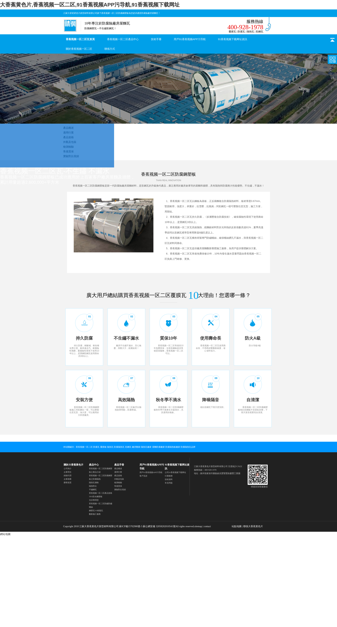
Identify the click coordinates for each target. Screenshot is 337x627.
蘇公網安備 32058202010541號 (159, 526)
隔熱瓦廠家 (146, 447)
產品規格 (118, 475)
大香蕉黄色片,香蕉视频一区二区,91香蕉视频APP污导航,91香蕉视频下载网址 (90, 5)
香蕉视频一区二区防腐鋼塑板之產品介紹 (100, 470)
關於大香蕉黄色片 (73, 464)
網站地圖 (5, 534)
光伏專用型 (94, 500)
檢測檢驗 (118, 482)
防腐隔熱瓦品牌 (188, 447)
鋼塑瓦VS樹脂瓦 (96, 510)
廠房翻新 (136, 447)
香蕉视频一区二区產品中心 (123, 39)
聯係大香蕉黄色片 (253, 526)
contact (207, 526)
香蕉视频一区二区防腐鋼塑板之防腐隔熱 (100, 477)
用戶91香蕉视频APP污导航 (190, 39)
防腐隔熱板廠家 (172, 447)
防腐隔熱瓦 (119, 447)
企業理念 (67, 472)
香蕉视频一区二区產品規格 (100, 493)
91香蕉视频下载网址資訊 (232, 39)
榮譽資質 (67, 482)
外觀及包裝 (119, 479)
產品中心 (94, 464)
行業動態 (169, 476)
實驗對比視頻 (120, 489)
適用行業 (118, 472)
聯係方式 (109, 48)
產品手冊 (119, 464)
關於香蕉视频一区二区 (79, 48)
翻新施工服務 (95, 514)
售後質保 (118, 486)
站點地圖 (237, 526)
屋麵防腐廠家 (158, 447)
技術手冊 (156, 39)
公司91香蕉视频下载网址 (175, 472)
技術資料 (169, 479)
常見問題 (169, 483)
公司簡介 (67, 468)
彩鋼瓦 (128, 447)
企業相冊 (67, 479)
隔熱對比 (93, 486)
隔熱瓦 (110, 447)
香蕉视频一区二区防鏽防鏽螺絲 (100, 505)
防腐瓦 (96, 447)
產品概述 (118, 468)
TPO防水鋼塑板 (95, 496)
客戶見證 (143, 476)
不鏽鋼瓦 (93, 489)
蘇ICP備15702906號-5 (130, 526)
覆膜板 (103, 447)
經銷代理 (67, 475)
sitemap (198, 526)
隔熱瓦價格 (94, 482)
